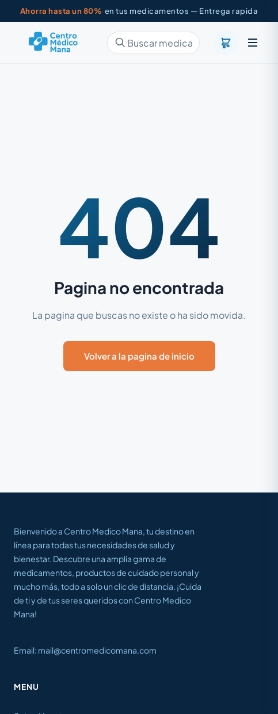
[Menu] (252, 42)
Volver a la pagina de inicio (139, 355)
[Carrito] (226, 42)
